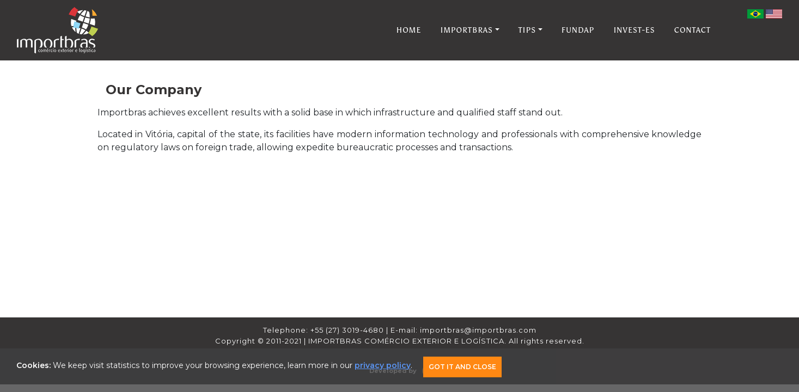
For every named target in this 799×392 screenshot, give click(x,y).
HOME (409, 30)
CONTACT (692, 30)
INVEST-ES (634, 30)
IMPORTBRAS (467, 30)
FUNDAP (578, 30)
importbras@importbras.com (478, 330)
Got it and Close (462, 367)
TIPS (527, 30)
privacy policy (383, 365)
